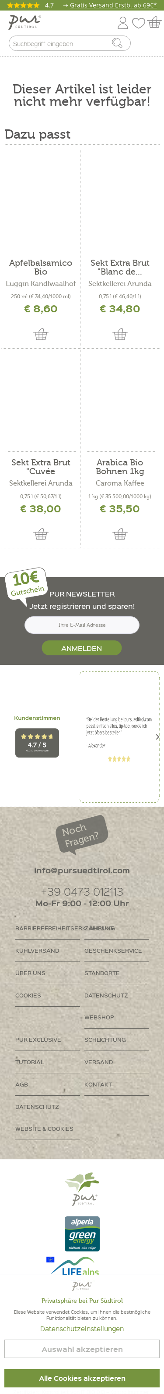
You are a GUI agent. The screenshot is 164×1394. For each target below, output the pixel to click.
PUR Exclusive (38, 1039)
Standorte (102, 972)
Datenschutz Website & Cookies (44, 1117)
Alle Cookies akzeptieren (82, 1378)
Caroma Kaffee (120, 483)
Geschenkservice (113, 950)
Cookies (28, 995)
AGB (21, 1084)
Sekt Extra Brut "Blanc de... (120, 267)
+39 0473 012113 (82, 891)
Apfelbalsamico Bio (40, 267)
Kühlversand (37, 950)
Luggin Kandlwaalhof (41, 284)
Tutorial (29, 1061)
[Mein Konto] (123, 21)
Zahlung (98, 928)
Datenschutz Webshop (106, 1006)
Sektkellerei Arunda (120, 284)
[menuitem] (150, 45)
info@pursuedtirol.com (82, 870)
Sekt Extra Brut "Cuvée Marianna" (40, 467)
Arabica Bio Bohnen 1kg (120, 467)
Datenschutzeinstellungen (82, 1328)
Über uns (30, 972)
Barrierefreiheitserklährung (47, 928)
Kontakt (98, 1084)
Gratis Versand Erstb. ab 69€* (113, 5)
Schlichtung (105, 1039)
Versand (98, 1061)
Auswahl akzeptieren (82, 1349)
